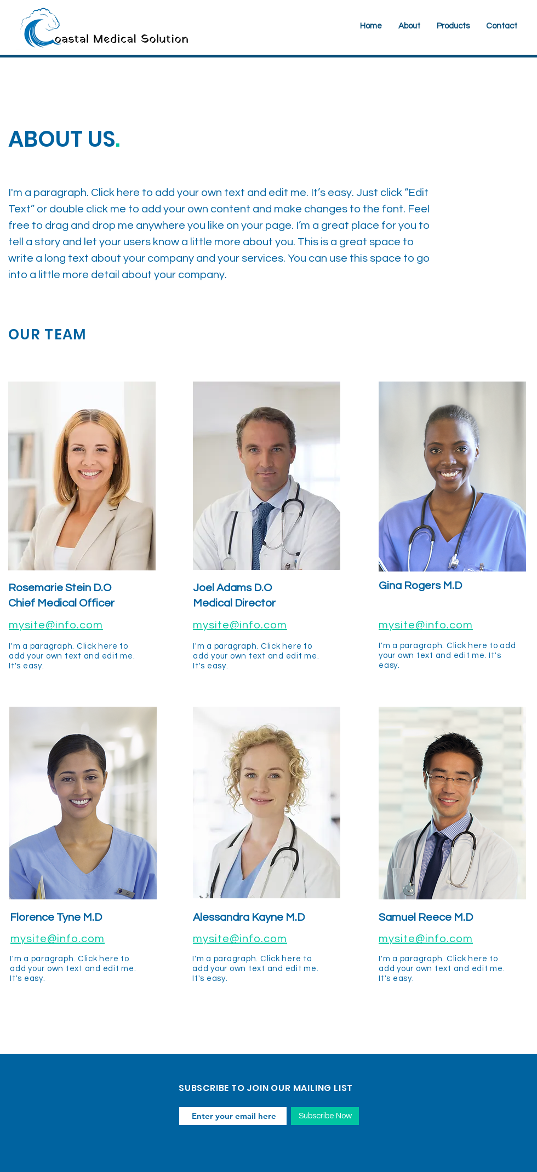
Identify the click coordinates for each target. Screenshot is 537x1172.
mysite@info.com (56, 625)
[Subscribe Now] (325, 1116)
